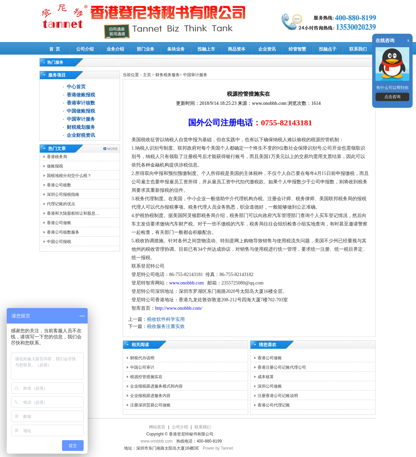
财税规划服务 (81, 127)
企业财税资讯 (81, 135)
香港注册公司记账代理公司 (282, 367)
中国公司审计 (142, 367)
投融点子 (327, 49)
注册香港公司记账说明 (278, 395)
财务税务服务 (167, 74)
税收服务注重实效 (166, 326)
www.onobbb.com (186, 282)
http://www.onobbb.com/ (178, 308)
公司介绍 (85, 49)
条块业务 (176, 49)
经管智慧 (297, 49)
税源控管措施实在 (146, 376)
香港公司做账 (59, 222)
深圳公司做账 (270, 386)
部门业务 (145, 49)
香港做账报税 (81, 94)
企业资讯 (267, 49)
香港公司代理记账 (274, 405)
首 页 (54, 49)
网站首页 (157, 427)
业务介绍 (115, 49)
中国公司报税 (59, 241)
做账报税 (55, 166)
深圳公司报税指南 (63, 194)
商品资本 (236, 49)
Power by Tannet (218, 448)
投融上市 (206, 49)
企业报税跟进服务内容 (150, 395)
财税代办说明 (142, 358)
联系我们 (358, 49)
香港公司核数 (59, 185)
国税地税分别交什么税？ (69, 175)
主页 (147, 74)
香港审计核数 (81, 102)
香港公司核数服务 (63, 232)
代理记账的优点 (61, 204)
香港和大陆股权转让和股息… (73, 213)
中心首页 (76, 86)
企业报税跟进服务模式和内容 (156, 386)
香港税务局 (57, 156)
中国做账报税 (81, 111)
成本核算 (266, 376)
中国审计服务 (81, 119)
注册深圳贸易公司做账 (150, 405)
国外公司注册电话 (220, 122)
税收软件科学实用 (166, 319)
